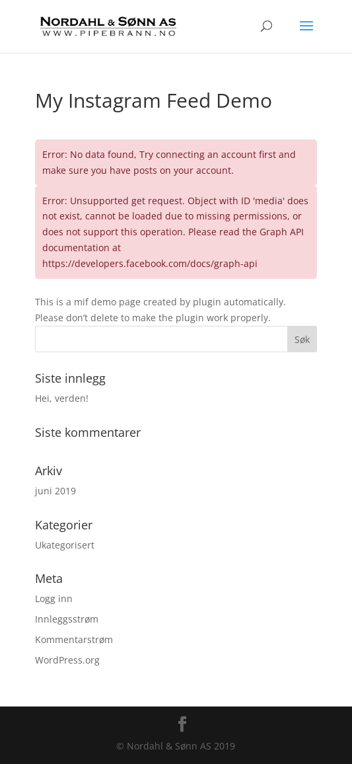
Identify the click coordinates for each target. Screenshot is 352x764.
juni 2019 (55, 490)
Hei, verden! (61, 398)
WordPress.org (67, 660)
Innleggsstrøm (66, 619)
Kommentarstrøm (74, 639)
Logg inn (54, 598)
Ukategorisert (64, 545)
